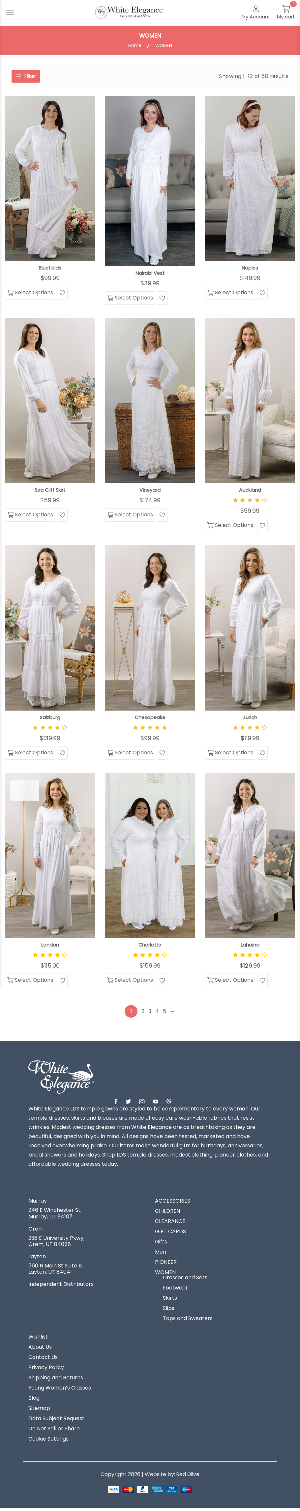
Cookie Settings (48, 1442)
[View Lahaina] (250, 857)
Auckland (250, 491)
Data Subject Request (56, 1421)
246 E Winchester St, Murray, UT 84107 (54, 1216)
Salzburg (50, 719)
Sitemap (39, 1411)
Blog (34, 1401)
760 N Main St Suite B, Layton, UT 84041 (55, 1271)
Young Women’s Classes (59, 1391)
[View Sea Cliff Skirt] (50, 401)
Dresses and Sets (185, 1280)
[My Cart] (286, 13)
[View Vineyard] (150, 401)
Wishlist (38, 1339)
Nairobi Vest (150, 273)
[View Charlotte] (150, 857)
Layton (37, 1259)
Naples (250, 268)
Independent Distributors (61, 1287)
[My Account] (256, 13)
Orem (36, 1232)
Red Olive (188, 1477)
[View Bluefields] (50, 178)
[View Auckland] (250, 401)
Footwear (175, 1290)
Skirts (170, 1301)
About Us (40, 1350)
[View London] (50, 857)
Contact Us (43, 1360)
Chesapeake (150, 719)
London (50, 947)
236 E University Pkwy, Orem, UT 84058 (56, 1244)
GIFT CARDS (170, 1234)
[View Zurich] (250, 629)
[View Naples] (250, 178)
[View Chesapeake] (150, 629)
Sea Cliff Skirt (50, 491)
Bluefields (50, 268)
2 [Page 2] (143, 1014)
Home (134, 46)
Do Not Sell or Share (54, 1431)
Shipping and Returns (55, 1380)
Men (160, 1255)
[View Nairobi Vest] (150, 181)
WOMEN (165, 1275)
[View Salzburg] (50, 629)
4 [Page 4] (157, 1014)
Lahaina (250, 947)
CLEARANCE (170, 1224)
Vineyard (150, 491)
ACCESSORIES (172, 1204)
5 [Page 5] (164, 1014)
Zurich (250, 719)
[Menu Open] (10, 13)
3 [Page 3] (150, 1014)
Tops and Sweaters (188, 1321)
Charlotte (150, 947)
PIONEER (166, 1265)
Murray (37, 1204)
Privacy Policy (46, 1370)
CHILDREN (167, 1214)
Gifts (161, 1244)
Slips (168, 1311)
